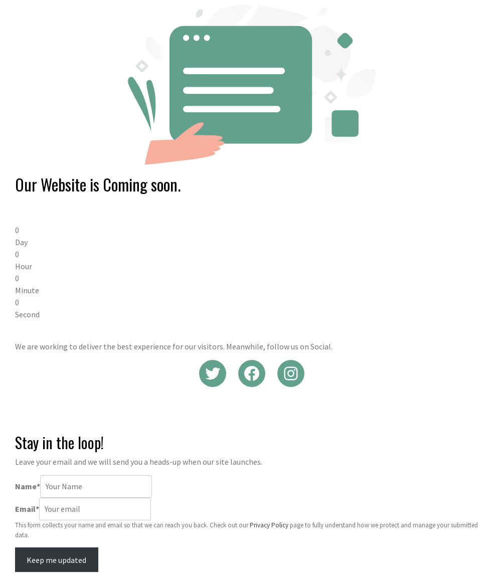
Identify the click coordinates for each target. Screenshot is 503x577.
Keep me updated (56, 560)
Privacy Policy (269, 525)
